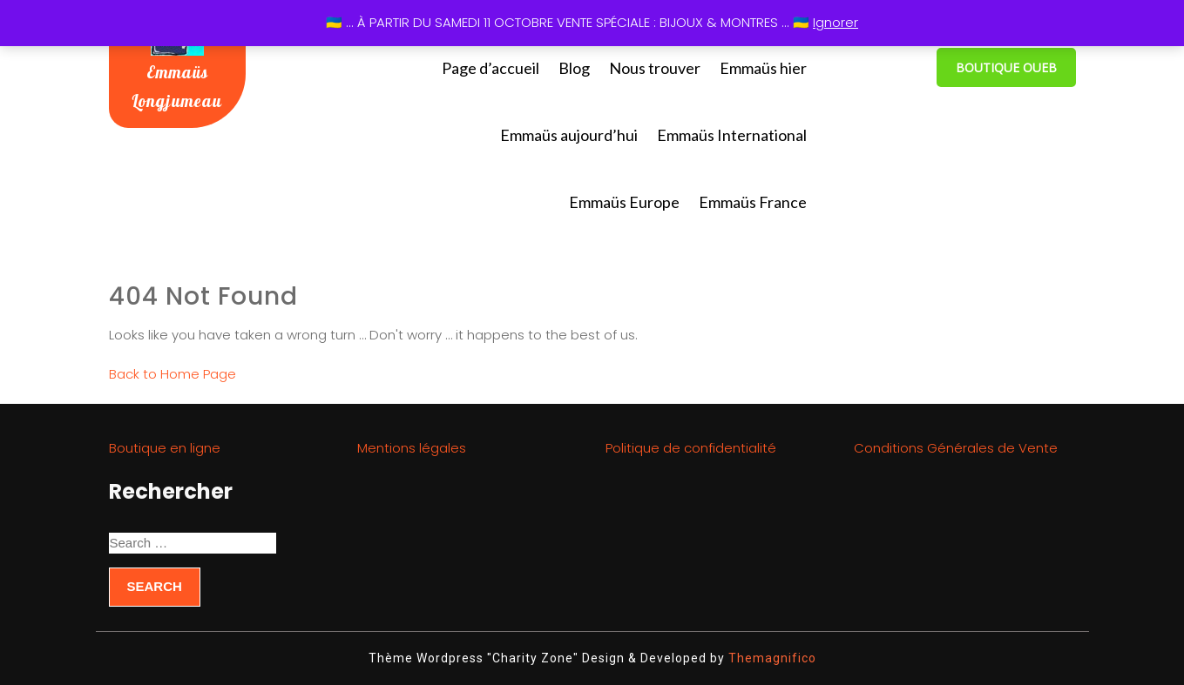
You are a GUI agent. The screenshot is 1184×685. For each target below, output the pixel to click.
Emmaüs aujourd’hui (569, 134)
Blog (574, 67)
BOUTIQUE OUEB (1006, 67)
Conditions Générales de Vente (956, 448)
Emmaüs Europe (624, 202)
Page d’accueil (490, 67)
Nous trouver (654, 67)
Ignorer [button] (835, 22)
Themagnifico (770, 658)
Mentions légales (411, 448)
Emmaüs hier (763, 67)
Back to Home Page (172, 374)
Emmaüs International (732, 134)
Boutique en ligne (164, 448)
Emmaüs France (753, 202)
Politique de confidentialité (691, 448)
